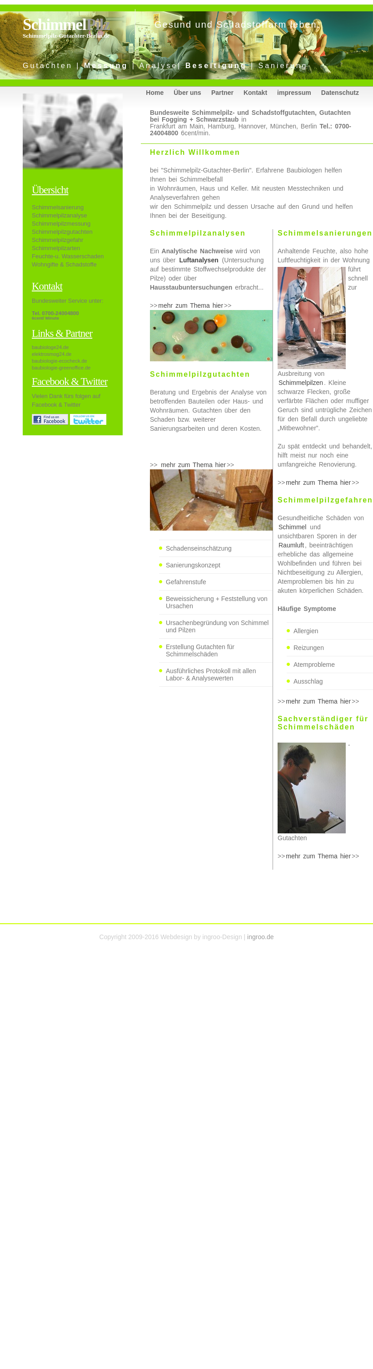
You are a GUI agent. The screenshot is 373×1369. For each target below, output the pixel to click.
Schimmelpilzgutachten (62, 231)
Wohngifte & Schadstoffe (64, 264)
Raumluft (291, 545)
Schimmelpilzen (301, 382)
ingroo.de (260, 937)
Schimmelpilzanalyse (59, 215)
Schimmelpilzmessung (61, 223)
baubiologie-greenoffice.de (61, 367)
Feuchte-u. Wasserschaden (68, 256)
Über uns (187, 92)
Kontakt (255, 92)
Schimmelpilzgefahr (57, 239)
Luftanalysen (198, 260)
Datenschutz (340, 92)
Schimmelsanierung (58, 207)
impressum (294, 92)
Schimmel (66, 25)
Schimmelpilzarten (56, 248)
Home (155, 92)
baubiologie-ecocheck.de (59, 361)
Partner (222, 92)
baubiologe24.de (50, 347)
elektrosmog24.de (51, 354)
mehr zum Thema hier (190, 305)
